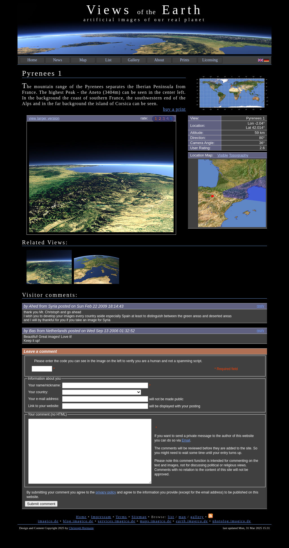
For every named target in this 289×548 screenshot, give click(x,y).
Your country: (38, 392)
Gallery (134, 60)
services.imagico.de (116, 534)
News (57, 60)
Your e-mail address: (43, 399)
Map (83, 60)
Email (213, 445)
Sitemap (139, 530)
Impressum (101, 530)
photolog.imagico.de (232, 534)
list (171, 530)
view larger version (44, 118)
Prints (184, 60)
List (108, 60)
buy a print (174, 109)
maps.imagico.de (155, 534)
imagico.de (48, 534)
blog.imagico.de (78, 534)
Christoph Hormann (81, 540)
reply (260, 306)
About (159, 60)
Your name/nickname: (44, 385)
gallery (197, 530)
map (182, 530)
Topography (238, 155)
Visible (222, 155)
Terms (121, 530)
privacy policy (106, 505)
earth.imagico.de (192, 534)
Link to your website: (43, 406)
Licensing (210, 60)
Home (32, 60)
